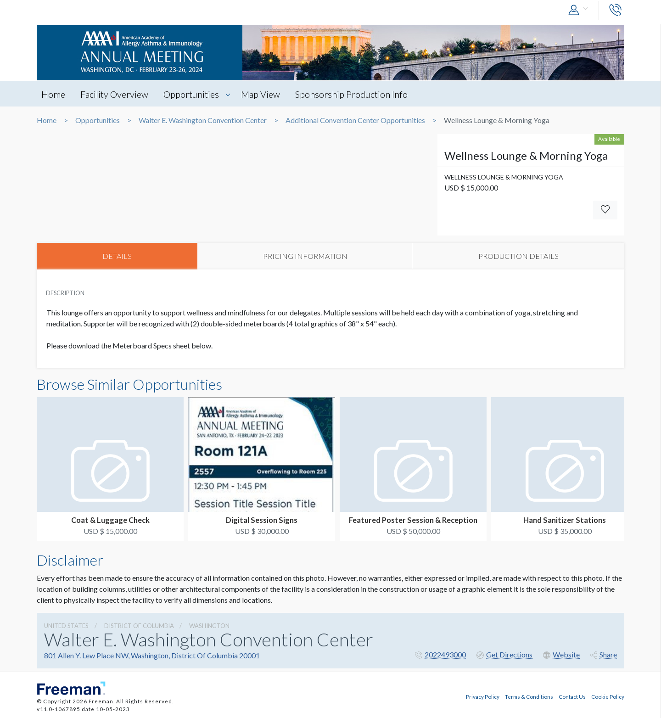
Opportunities (191, 94)
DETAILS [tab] (117, 256)
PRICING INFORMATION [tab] (305, 256)
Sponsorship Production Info (351, 94)
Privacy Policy (482, 696)
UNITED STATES (66, 625)
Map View (260, 94)
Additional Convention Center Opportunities (355, 120)
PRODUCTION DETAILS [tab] (518, 256)
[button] (580, 10)
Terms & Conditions (529, 696)
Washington (209, 625)
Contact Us (572, 696)
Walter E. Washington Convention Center (203, 120)
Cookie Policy (607, 696)
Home (53, 94)
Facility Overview (114, 94)
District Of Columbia (139, 625)
